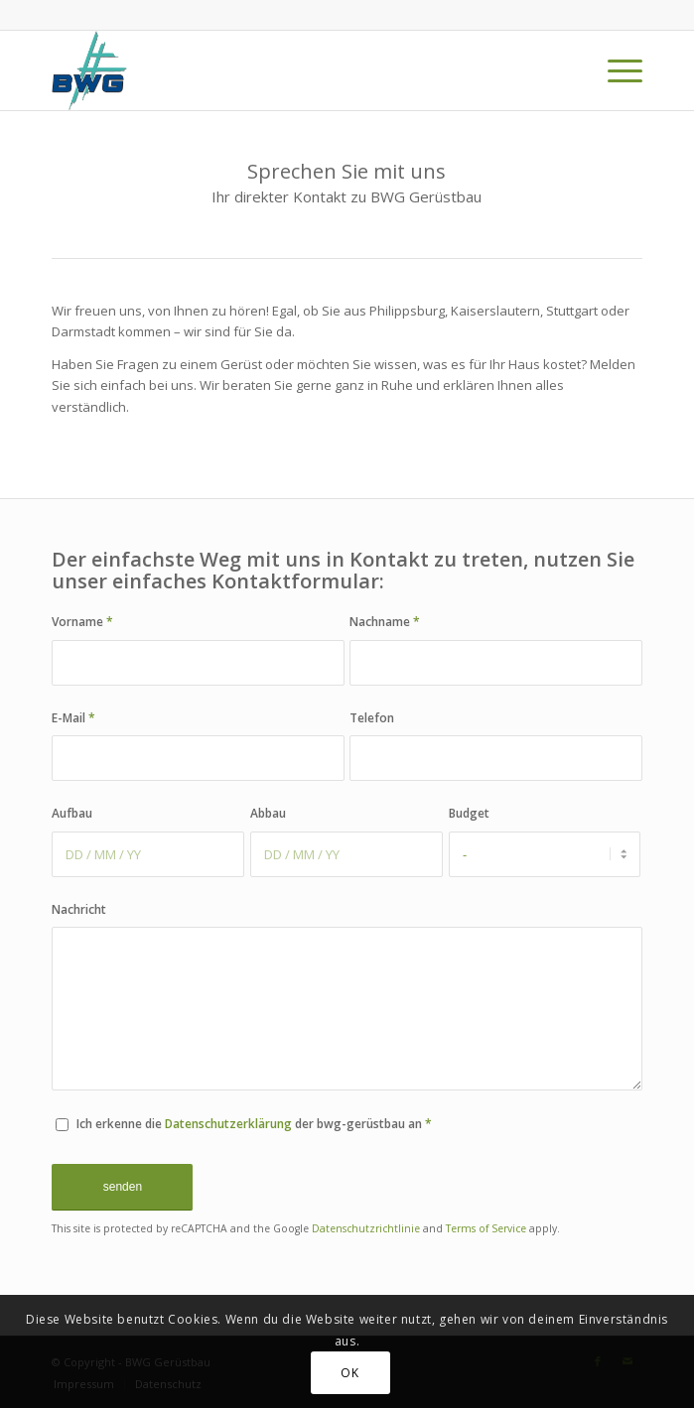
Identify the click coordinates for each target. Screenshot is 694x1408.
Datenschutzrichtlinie (366, 1228)
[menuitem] (615, 70)
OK (349, 1372)
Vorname (82, 621)
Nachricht (79, 909)
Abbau (268, 813)
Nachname (384, 621)
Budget (469, 813)
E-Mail (73, 717)
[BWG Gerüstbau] (287, 70)
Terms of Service (486, 1228)
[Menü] (615, 70)
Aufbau (72, 813)
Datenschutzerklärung (228, 1123)
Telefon (371, 717)
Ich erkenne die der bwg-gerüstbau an (254, 1123)
